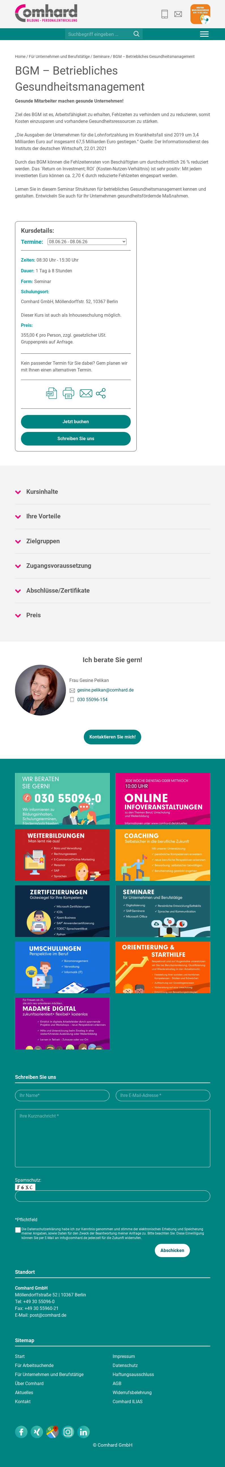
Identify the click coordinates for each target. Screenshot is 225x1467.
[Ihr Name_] (62, 1095)
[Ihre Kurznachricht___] (112, 1138)
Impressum (124, 1356)
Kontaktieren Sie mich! (112, 737)
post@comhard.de (48, 1315)
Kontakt (23, 1401)
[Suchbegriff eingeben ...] (104, 34)
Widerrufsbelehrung (132, 1392)
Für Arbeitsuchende (34, 1365)
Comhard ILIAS (128, 1401)
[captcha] (112, 1196)
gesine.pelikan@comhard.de (105, 690)
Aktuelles (24, 1392)
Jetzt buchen (76, 421)
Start (20, 1356)
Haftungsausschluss (133, 1374)
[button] (172, 1250)
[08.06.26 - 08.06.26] (87, 241)
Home (20, 56)
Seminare (101, 56)
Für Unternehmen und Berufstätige (59, 56)
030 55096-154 (92, 699)
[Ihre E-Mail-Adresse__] (163, 1095)
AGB (117, 1383)
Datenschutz (125, 1365)
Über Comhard (29, 1383)
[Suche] (137, 34)
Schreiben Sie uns (75, 438)
